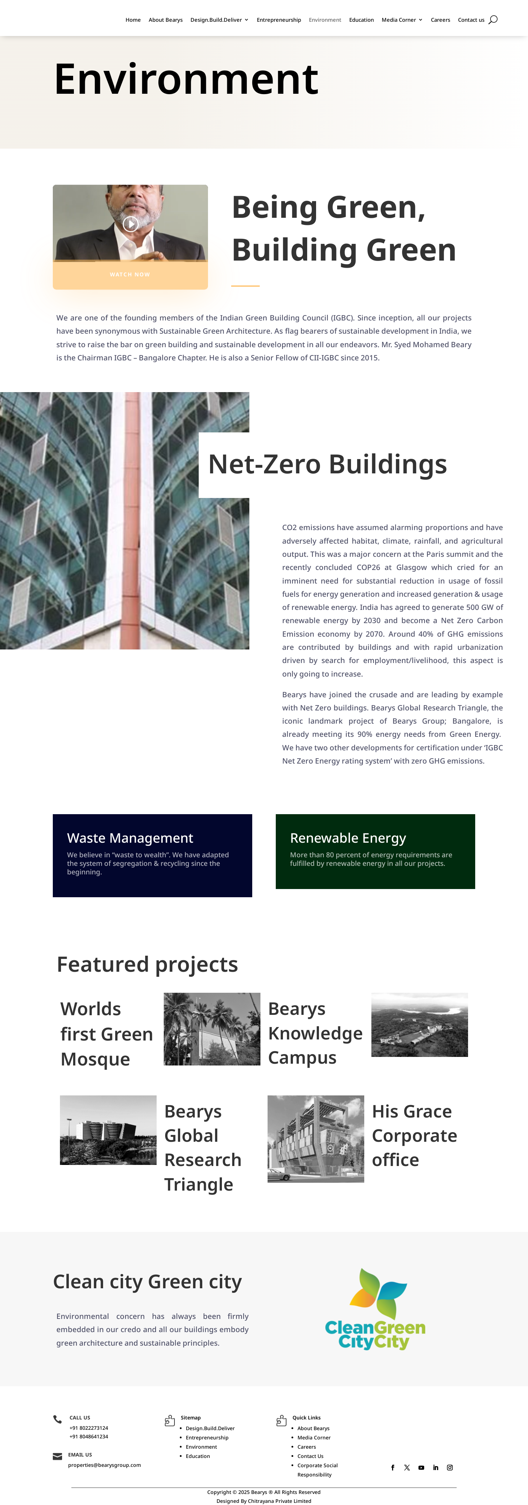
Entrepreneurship (279, 19)
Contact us (471, 19)
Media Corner (399, 19)
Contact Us (311, 1456)
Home (133, 19)
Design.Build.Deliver (216, 19)
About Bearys (166, 19)
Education (361, 19)
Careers (440, 19)
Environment (325, 19)
